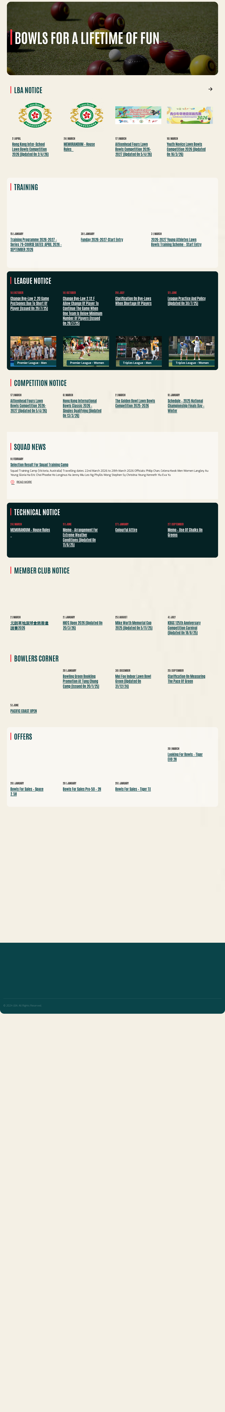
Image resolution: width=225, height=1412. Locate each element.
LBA (23, 23)
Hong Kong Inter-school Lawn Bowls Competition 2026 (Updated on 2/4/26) (30, 148)
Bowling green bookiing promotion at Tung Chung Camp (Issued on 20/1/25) (81, 681)
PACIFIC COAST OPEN (23, 710)
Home (14, 23)
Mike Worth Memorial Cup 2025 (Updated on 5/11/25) (133, 625)
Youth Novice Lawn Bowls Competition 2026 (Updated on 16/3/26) (186, 148)
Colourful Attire (126, 529)
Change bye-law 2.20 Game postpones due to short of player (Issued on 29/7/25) (29, 303)
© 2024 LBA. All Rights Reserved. (22, 1005)
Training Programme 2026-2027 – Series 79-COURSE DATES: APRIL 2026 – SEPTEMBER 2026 (36, 244)
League (46, 23)
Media (133, 23)
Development (116, 23)
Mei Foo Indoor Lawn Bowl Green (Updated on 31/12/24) (133, 681)
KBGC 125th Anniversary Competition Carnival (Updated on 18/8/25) (184, 627)
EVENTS (81, 23)
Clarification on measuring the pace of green (186, 678)
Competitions (63, 23)
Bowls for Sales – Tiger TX (133, 788)
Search (209, 9)
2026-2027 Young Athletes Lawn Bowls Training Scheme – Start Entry (176, 242)
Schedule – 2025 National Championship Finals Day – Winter (186, 405)
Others (145, 23)
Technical (96, 23)
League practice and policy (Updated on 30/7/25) (187, 301)
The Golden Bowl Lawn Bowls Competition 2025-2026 (135, 403)
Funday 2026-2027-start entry (102, 239)
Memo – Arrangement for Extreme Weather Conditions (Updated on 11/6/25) (80, 537)
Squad (33, 23)
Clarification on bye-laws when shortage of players (133, 301)
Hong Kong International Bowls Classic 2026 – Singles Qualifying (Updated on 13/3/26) (82, 408)
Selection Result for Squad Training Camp (39, 464)
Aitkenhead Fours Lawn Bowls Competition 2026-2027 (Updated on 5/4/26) (133, 148)
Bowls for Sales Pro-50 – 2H (82, 788)
